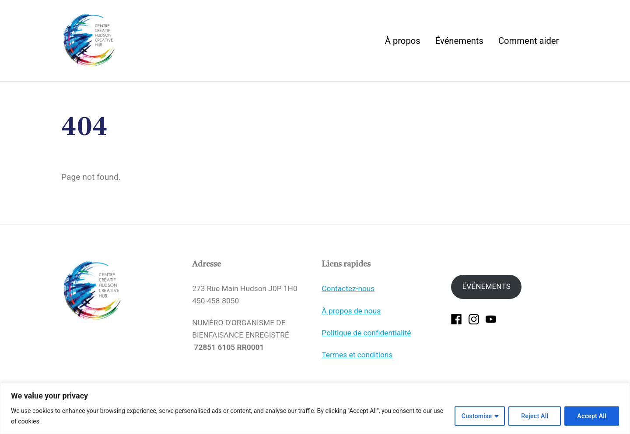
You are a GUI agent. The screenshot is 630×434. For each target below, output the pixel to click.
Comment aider (528, 44)
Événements (459, 44)
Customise (477, 416)
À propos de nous (351, 318)
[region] (315, 408)
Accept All (591, 416)
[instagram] (474, 326)
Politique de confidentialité (366, 340)
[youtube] (491, 326)
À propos (402, 44)
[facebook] (456, 326)
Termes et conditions (357, 362)
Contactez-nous (348, 296)
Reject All (534, 416)
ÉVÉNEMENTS (486, 294)
